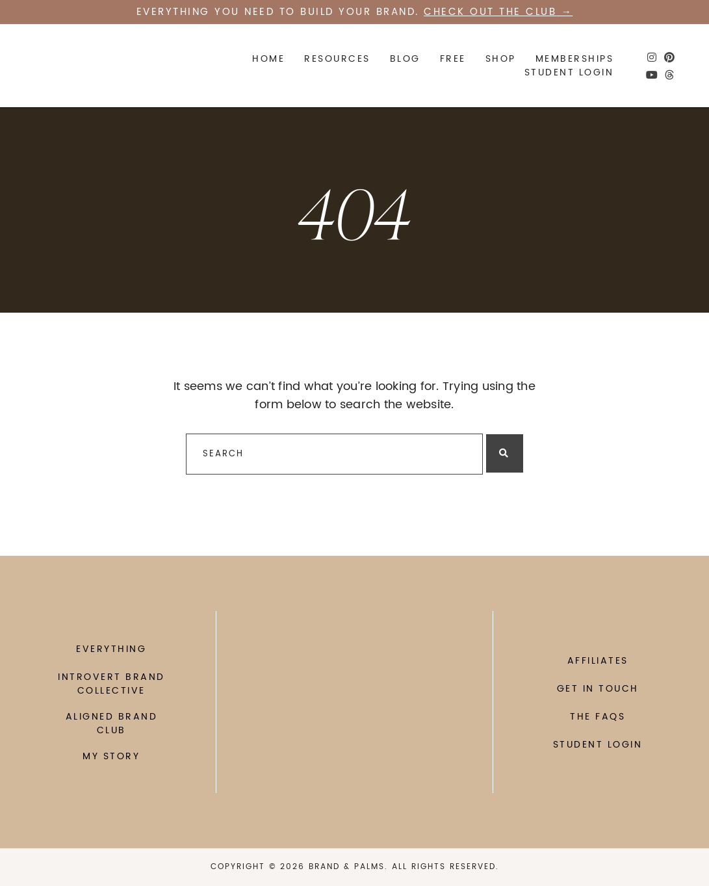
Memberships (574, 59)
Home (268, 59)
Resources (337, 59)
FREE (453, 59)
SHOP (500, 59)
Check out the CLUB (490, 12)
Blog (405, 59)
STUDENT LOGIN (569, 72)
